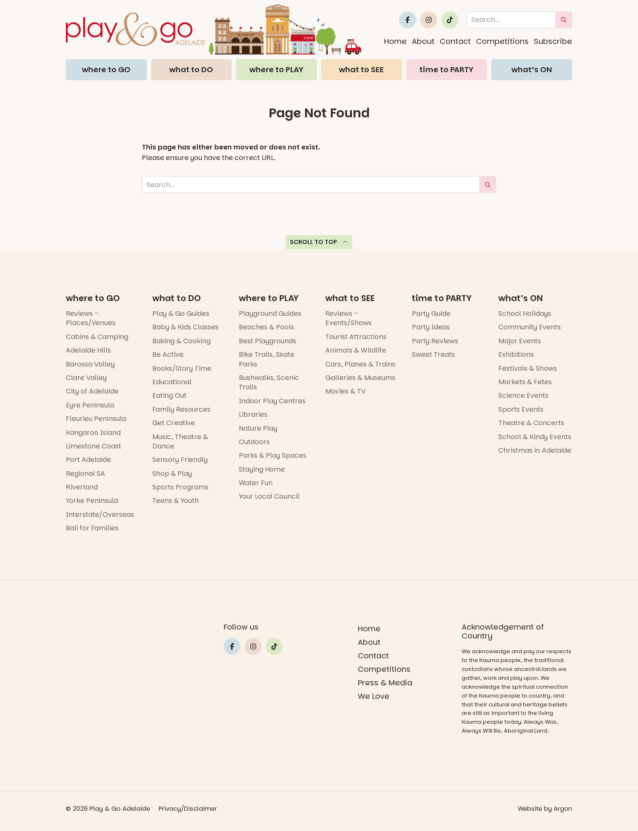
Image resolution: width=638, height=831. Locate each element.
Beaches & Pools (266, 327)
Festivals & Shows (527, 368)
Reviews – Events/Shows (348, 318)
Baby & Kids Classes (185, 327)
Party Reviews (435, 341)
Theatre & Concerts (531, 423)
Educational (172, 382)
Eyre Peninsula (90, 405)
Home (395, 41)
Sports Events (520, 409)
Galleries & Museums (360, 378)
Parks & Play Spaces (272, 455)
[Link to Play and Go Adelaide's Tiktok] (449, 19)
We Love (373, 696)
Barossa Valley (90, 364)
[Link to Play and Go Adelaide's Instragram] (428, 19)
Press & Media (385, 682)
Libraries (253, 414)
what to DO (191, 69)
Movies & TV (345, 391)
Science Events (523, 395)
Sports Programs (180, 487)
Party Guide (431, 313)
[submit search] (563, 19)
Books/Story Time (181, 368)
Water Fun (256, 483)
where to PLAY (276, 69)
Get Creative (173, 423)
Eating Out (169, 395)
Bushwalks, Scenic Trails (269, 382)
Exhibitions (516, 354)
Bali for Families (92, 528)
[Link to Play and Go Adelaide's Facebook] (407, 19)
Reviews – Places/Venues (91, 318)
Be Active (168, 354)
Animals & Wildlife (355, 350)
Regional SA (85, 473)
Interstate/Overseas (100, 514)
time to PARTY (446, 69)
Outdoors (254, 442)
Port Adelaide (88, 459)
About (423, 41)
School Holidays (524, 313)
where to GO (106, 69)
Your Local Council (269, 496)
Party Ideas (431, 327)
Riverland (82, 487)
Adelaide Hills (88, 350)
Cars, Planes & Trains (360, 364)
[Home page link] (213, 29)
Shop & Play (172, 473)
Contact (455, 41)
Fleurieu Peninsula (96, 419)
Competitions (502, 41)
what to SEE (361, 69)
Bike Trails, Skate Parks (267, 359)
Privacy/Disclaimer (188, 808)
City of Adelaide (92, 391)
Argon (563, 808)
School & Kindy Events (534, 437)
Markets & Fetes (525, 382)
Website (529, 808)
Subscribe (553, 41)
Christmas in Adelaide (534, 450)
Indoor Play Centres (272, 401)
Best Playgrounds (267, 341)
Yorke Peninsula (92, 500)
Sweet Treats (433, 354)
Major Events (519, 341)
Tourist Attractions (356, 337)
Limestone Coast (93, 446)
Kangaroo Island (93, 432)
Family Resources (181, 409)
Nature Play (258, 428)
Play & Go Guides (180, 313)
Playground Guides (270, 313)
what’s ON (531, 69)
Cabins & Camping (97, 337)
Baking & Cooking (181, 341)
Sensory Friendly (180, 459)
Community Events (529, 327)
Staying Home (262, 469)
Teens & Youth (175, 500)
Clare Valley (86, 378)
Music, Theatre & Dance (180, 441)
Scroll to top (319, 242)
